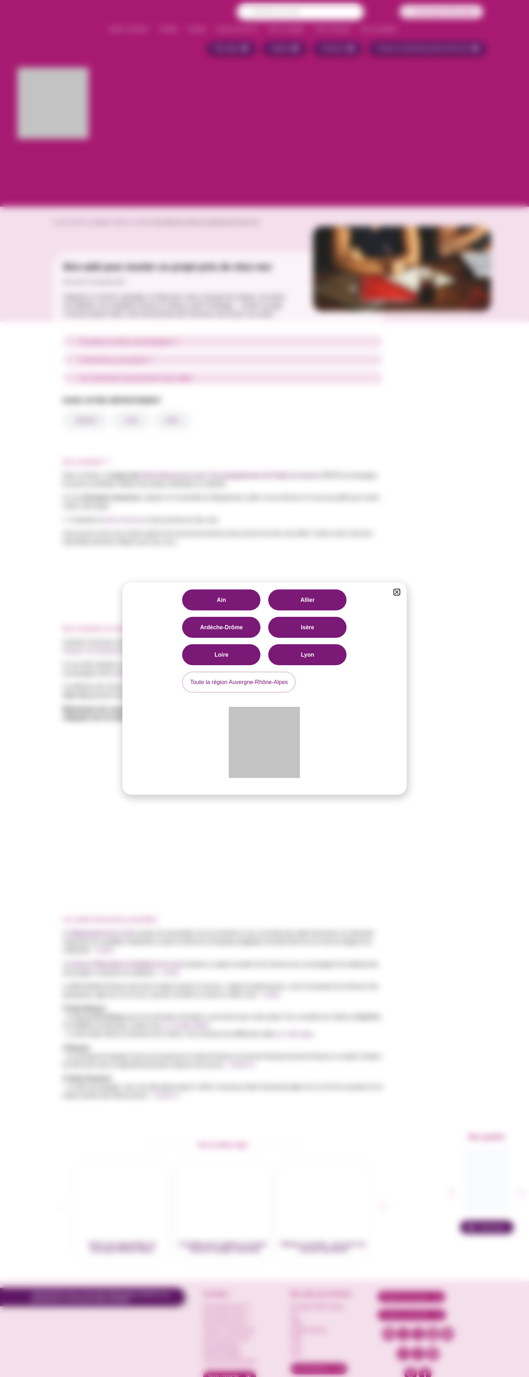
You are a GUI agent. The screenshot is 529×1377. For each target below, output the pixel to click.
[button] (397, 592)
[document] (264, 688)
